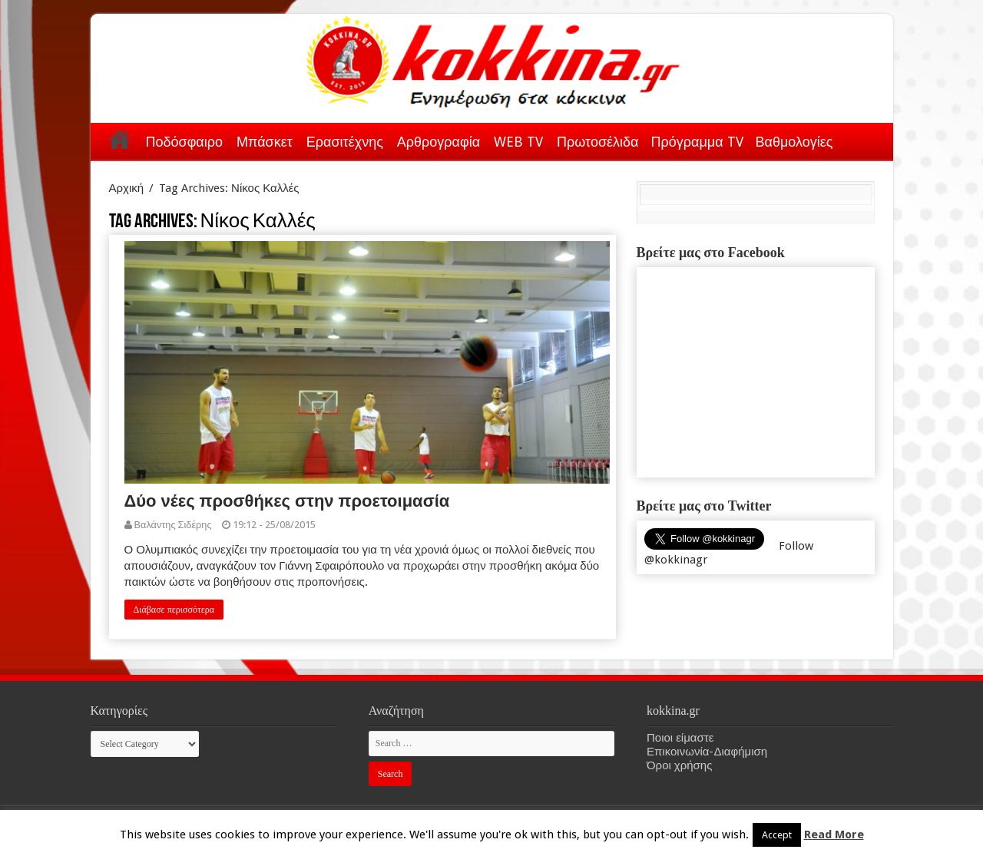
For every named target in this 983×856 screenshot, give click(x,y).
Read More (834, 834)
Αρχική (120, 139)
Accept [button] (777, 835)
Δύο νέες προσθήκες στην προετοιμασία (287, 501)
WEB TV (518, 142)
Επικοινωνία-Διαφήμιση (707, 752)
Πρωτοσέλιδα (597, 142)
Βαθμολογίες (794, 142)
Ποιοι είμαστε (680, 738)
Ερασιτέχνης (344, 142)
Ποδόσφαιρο (184, 142)
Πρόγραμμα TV (697, 142)
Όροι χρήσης (679, 765)
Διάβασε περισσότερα (174, 609)
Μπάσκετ (265, 142)
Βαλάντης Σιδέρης (173, 524)
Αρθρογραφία (438, 142)
